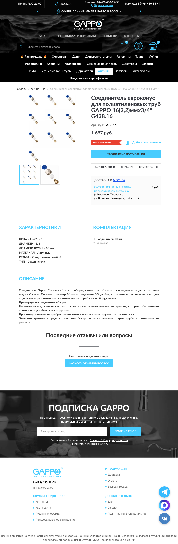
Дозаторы (129, 63)
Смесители (60, 56)
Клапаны (53, 63)
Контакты (132, 36)
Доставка (114, 474)
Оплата (112, 480)
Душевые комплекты (102, 63)
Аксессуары (141, 71)
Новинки (110, 36)
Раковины (123, 56)
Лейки (153, 56)
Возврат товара (118, 486)
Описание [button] (127, 167)
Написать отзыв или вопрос (89, 363)
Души (76, 56)
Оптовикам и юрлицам (77, 36)
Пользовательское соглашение (55, 519)
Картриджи (33, 63)
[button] (102, 5)
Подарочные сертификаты (89, 78)
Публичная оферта (47, 513)
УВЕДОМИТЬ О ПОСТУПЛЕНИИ (126, 154)
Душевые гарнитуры (56, 71)
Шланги (147, 63)
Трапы (139, 56)
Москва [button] (119, 180)
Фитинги (104, 71)
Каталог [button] (44, 36)
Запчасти (121, 71)
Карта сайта (43, 507)
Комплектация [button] (148, 167)
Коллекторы (73, 63)
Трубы (32, 71)
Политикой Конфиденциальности (109, 440)
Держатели (84, 71)
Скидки (112, 507)
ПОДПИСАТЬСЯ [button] (125, 431)
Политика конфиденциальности (128, 513)
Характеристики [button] (105, 167)
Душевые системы (98, 56)
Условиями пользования (85, 444)
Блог (111, 501)
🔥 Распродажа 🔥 (33, 56)
